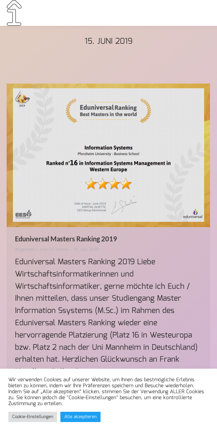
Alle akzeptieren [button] (80, 416)
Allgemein (25, 249)
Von (54, 250)
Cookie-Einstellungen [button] (32, 416)
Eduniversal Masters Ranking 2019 (66, 239)
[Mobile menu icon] (201, 13)
